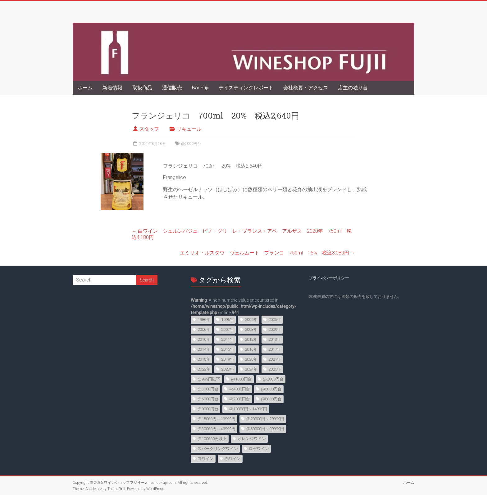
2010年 (204, 339)
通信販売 (172, 88)
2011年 (227, 339)
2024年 (251, 369)
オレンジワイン (252, 438)
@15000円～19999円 (216, 418)
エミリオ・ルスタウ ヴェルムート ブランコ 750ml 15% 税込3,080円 (267, 253)
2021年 (274, 359)
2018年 (204, 359)
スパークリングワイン (218, 448)
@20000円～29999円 (265, 418)
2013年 (274, 339)
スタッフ (149, 129)
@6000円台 (208, 399)
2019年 (227, 359)
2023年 (227, 369)
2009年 (274, 329)
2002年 (251, 319)
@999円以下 (209, 379)
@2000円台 (191, 144)
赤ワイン (233, 458)
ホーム (85, 88)
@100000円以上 (212, 438)
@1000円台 (241, 379)
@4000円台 (239, 389)
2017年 (274, 349)
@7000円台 (239, 399)
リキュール (189, 129)
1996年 (227, 319)
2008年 (251, 329)
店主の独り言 (353, 88)
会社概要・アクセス (305, 88)
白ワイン (206, 458)
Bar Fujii (200, 88)
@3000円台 (208, 389)
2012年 (251, 339)
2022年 (204, 369)
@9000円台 (208, 409)
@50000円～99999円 (265, 428)
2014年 (204, 349)
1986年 (204, 319)
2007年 (227, 329)
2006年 (204, 329)
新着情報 (112, 88)
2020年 (251, 359)
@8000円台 (271, 399)
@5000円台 (271, 389)
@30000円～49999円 (216, 428)
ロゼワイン (259, 448)
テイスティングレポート (246, 88)
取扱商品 (142, 88)
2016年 (251, 349)
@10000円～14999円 (248, 409)
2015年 (227, 349)
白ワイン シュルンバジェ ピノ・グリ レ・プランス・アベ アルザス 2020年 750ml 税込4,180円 (242, 234)
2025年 (274, 369)
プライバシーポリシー (329, 278)
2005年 (274, 319)
